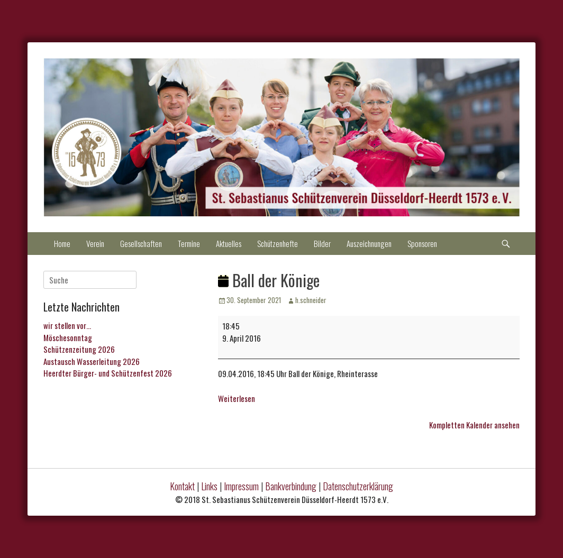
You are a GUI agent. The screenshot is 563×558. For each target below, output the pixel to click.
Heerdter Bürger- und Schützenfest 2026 (107, 373)
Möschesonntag (67, 337)
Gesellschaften (141, 243)
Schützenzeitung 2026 (79, 349)
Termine (189, 243)
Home (62, 243)
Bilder (322, 243)
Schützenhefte (277, 243)
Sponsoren (422, 243)
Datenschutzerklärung (358, 486)
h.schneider (310, 300)
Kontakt (182, 486)
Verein (95, 243)
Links (209, 486)
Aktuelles (228, 243)
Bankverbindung (290, 486)
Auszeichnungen (369, 243)
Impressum (241, 486)
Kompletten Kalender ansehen (474, 425)
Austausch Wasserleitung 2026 (91, 361)
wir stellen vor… (67, 325)
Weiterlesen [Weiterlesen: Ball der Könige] (236, 398)
